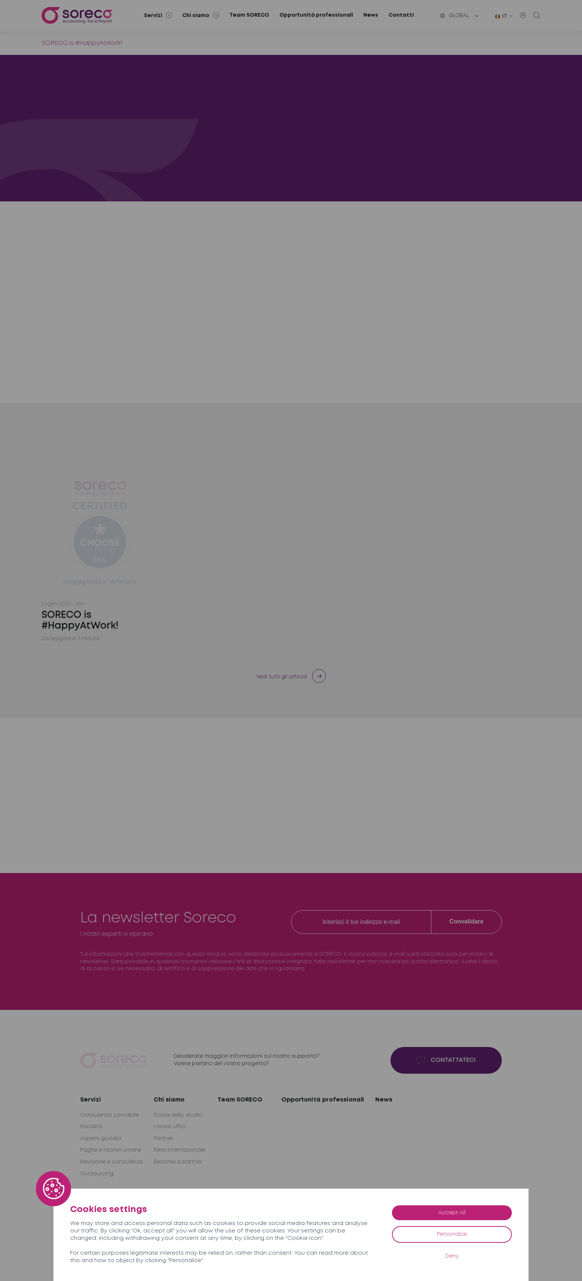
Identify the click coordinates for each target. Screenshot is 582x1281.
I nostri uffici (170, 1126)
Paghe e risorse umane (110, 1150)
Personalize (452, 1234)
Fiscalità (91, 1126)
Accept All (451, 1213)
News (370, 15)
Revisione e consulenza (111, 1162)
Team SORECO (249, 15)
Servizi (90, 1100)
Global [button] (454, 15)
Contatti (401, 15)
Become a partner (178, 1162)
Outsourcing (97, 1174)
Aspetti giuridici (100, 1138)
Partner (163, 1138)
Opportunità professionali (316, 15)
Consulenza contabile (109, 1115)
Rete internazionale (179, 1150)
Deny (452, 1256)
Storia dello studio (178, 1115)
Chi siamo (169, 1100)
